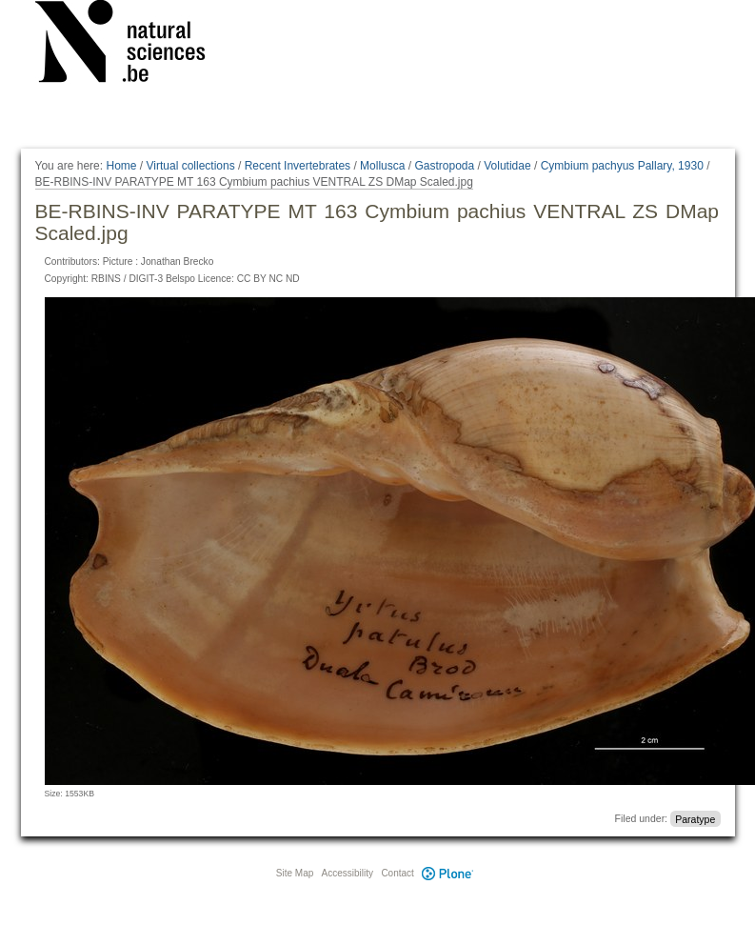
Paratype (695, 818)
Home (121, 165)
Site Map (294, 873)
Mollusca (382, 165)
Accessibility (347, 873)
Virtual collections (191, 165)
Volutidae (507, 165)
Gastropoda (444, 165)
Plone (448, 873)
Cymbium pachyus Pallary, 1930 (622, 165)
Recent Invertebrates (297, 165)
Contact (397, 873)
